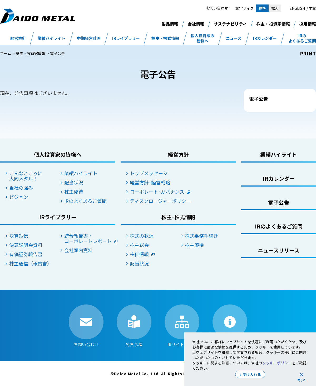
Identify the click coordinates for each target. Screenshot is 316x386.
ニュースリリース (278, 250)
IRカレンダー (265, 38)
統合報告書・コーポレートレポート (88, 238)
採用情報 (307, 24)
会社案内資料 (78, 250)
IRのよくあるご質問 (302, 38)
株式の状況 (142, 235)
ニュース (233, 38)
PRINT (308, 53)
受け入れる (252, 374)
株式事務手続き (201, 235)
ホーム (5, 53)
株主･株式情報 (178, 217)
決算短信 (18, 235)
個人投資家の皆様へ (202, 38)
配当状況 (73, 182)
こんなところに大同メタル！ (25, 175)
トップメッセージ (149, 173)
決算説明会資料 (25, 244)
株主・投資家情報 (273, 24)
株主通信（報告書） (30, 263)
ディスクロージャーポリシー (155, 200)
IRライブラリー (126, 38)
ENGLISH (297, 8)
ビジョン (18, 196)
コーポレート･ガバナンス (155, 191)
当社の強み (21, 187)
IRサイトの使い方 (230, 325)
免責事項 (134, 325)
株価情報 (139, 254)
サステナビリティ (230, 24)
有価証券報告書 (25, 254)
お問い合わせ (217, 8)
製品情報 (169, 24)
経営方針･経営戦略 (150, 182)
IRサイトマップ (182, 325)
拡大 (275, 8)
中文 (312, 8)
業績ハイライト (51, 38)
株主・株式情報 (165, 38)
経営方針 (18, 38)
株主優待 (73, 191)
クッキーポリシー (277, 362)
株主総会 (139, 244)
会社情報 (195, 24)
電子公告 (278, 202)
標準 (262, 8)
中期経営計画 (89, 38)
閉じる (301, 380)
